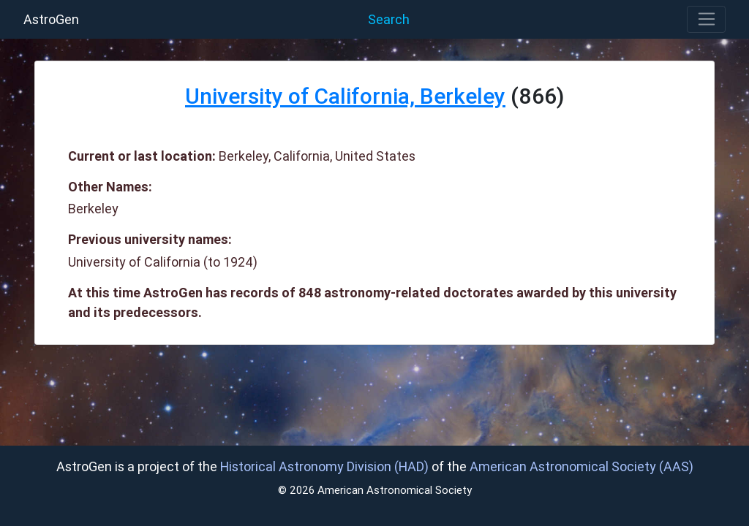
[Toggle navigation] (706, 20)
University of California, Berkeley (345, 96)
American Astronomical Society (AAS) (581, 466)
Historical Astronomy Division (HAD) (324, 466)
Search (389, 19)
